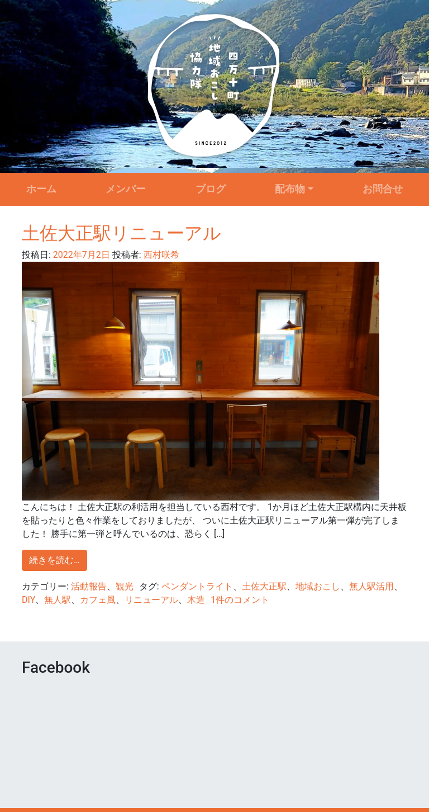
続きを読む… (54, 560)
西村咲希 (160, 254)
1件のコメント (240, 599)
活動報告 (89, 586)
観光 (125, 586)
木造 (196, 599)
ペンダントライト (197, 586)
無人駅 (57, 599)
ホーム (41, 189)
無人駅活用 (371, 586)
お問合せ (383, 189)
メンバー (126, 189)
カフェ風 (98, 599)
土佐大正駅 (264, 586)
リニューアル (151, 599)
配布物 (290, 189)
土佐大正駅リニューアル (121, 233)
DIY (28, 599)
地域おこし (317, 586)
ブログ (211, 189)
